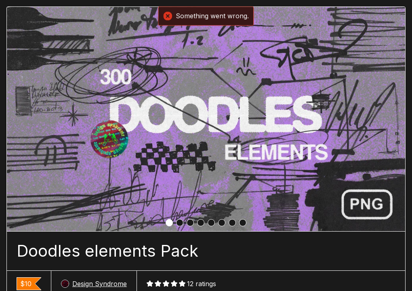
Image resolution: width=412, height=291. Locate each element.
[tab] (169, 222)
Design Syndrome (94, 284)
